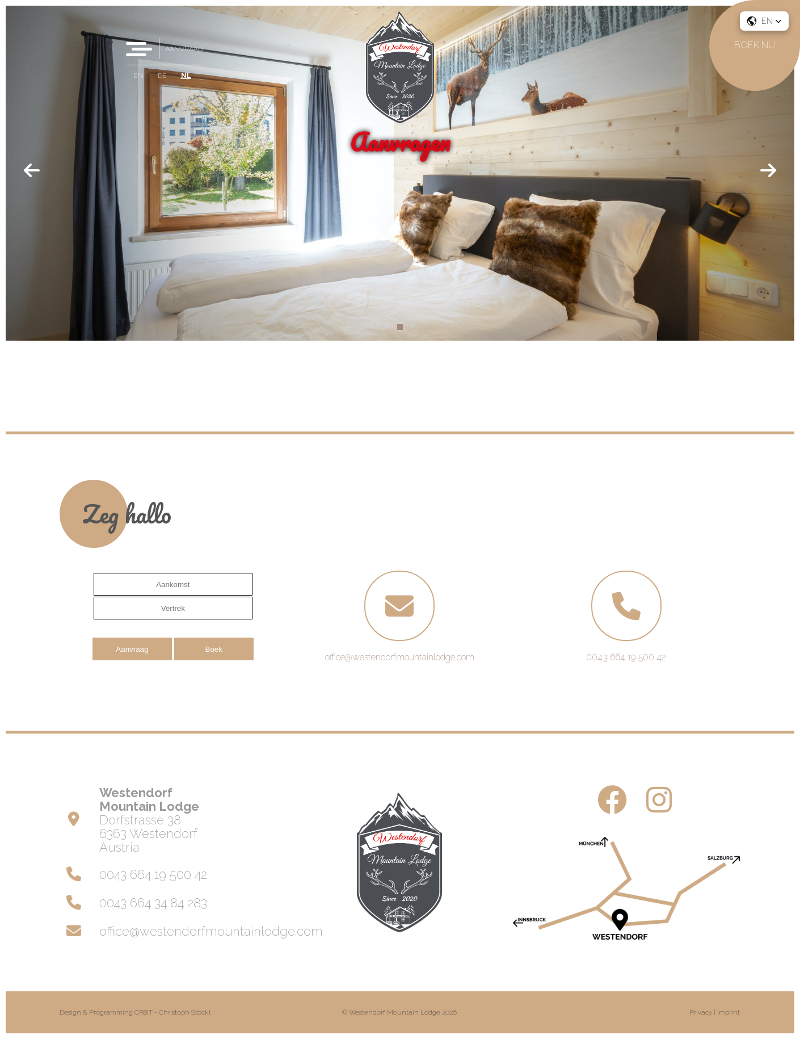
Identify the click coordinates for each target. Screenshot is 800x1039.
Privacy (700, 1012)
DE (162, 75)
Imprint (728, 1012)
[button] (764, 21)
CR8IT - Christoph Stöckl (172, 1012)
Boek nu (754, 45)
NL (186, 75)
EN (138, 75)
